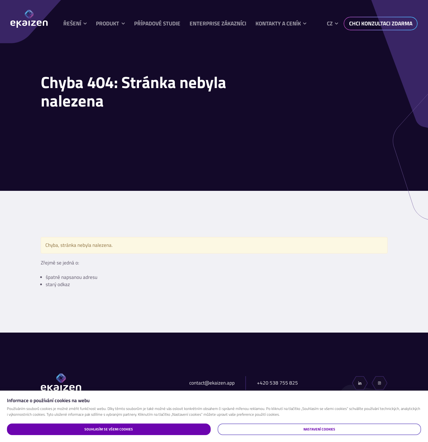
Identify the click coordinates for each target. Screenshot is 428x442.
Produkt (107, 23)
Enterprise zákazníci (218, 23)
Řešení (72, 23)
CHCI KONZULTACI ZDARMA (380, 23)
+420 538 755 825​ (277, 383)
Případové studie (157, 23)
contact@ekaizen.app (212, 383)
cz (330, 23)
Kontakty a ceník (278, 23)
